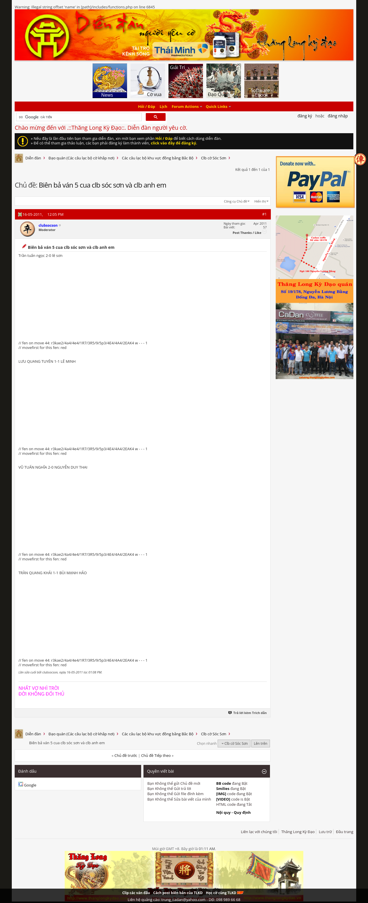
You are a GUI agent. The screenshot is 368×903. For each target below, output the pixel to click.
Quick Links (216, 106)
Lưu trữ (325, 831)
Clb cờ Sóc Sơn (213, 158)
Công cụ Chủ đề (235, 201)
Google (30, 785)
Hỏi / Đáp (146, 106)
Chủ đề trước (125, 755)
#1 (264, 214)
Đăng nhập (338, 116)
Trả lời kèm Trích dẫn (248, 713)
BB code (223, 783)
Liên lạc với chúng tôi (259, 831)
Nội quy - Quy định (233, 812)
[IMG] (221, 793)
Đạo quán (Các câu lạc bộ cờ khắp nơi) (81, 158)
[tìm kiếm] (78, 117)
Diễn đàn (33, 158)
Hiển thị (260, 201)
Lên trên (260, 743)
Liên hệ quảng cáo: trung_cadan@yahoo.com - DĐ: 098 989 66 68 (184, 899)
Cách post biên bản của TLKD (178, 892)
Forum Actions (185, 106)
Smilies (222, 788)
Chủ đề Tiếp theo (156, 755)
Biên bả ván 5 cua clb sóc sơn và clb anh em (102, 185)
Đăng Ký (305, 116)
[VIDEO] (223, 799)
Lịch (163, 106)
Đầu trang (344, 831)
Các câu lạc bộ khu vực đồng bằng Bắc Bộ (157, 158)
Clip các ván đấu (136, 892)
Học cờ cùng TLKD (225, 892)
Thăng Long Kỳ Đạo (298, 831)
